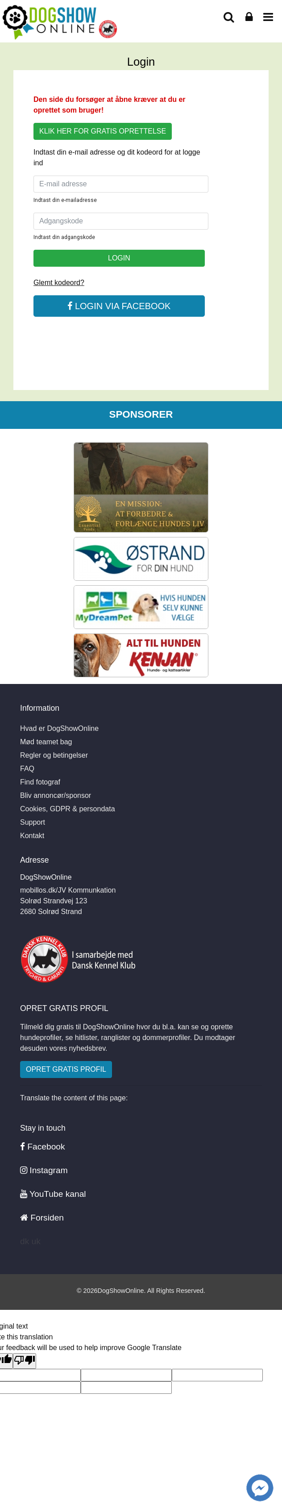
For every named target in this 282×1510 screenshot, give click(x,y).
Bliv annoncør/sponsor (55, 795)
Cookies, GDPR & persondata (67, 809)
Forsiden (42, 1217)
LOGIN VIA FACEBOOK (118, 306)
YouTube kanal (53, 1194)
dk (24, 1241)
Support (32, 822)
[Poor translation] (24, 1361)
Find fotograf (40, 782)
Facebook (42, 1146)
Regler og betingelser (54, 755)
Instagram (44, 1170)
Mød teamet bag (46, 742)
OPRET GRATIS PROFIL (66, 1069)
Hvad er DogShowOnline (59, 728)
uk (36, 1241)
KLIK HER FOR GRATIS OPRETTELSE (102, 131)
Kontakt (32, 835)
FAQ (27, 768)
